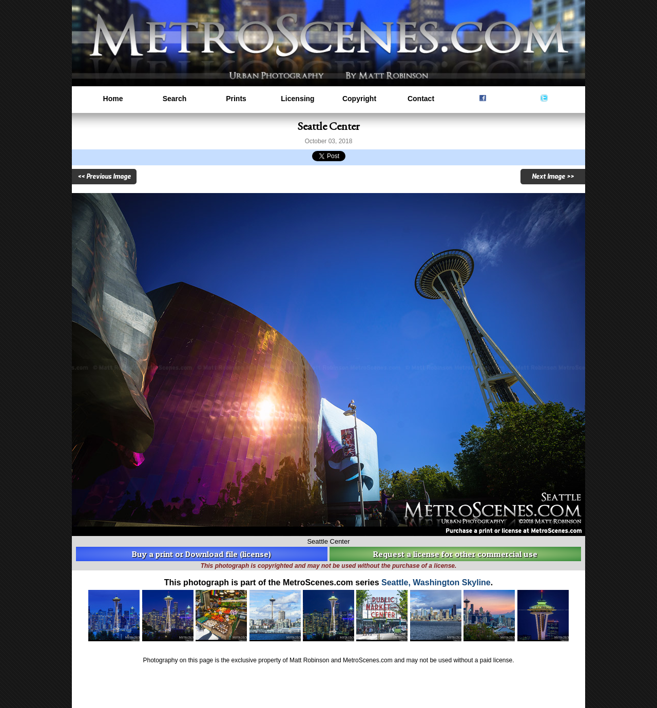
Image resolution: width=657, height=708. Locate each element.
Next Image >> (553, 177)
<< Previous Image (104, 177)
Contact (421, 98)
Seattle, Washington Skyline (436, 582)
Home (113, 98)
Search (175, 98)
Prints (236, 98)
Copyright (359, 98)
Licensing (297, 98)
